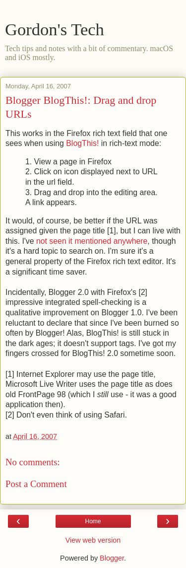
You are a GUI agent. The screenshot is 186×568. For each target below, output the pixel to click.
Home (93, 521)
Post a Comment (36, 484)
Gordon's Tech (54, 29)
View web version (93, 540)
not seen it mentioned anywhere (91, 241)
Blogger (112, 558)
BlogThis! (82, 143)
